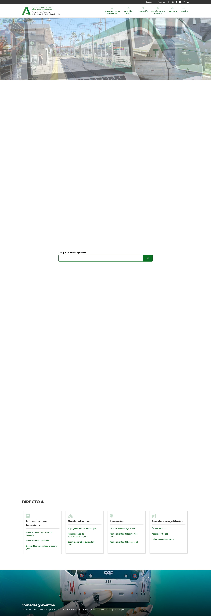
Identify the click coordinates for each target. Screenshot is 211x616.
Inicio (52, 10)
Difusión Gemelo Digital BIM (122, 528)
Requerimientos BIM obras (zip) (124, 542)
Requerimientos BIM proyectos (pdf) (123, 535)
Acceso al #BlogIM (160, 534)
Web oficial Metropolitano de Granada (39, 533)
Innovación (117, 521)
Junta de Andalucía (26, 10)
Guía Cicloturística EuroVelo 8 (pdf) (81, 543)
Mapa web (161, 2)
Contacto (149, 2)
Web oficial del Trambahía (37, 540)
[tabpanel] (43, 532)
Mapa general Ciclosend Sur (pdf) (82, 528)
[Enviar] (148, 258)
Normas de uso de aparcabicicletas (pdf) (77, 535)
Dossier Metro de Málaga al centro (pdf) (41, 547)
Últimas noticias (159, 528)
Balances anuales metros (163, 539)
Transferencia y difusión (167, 521)
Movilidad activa (79, 521)
